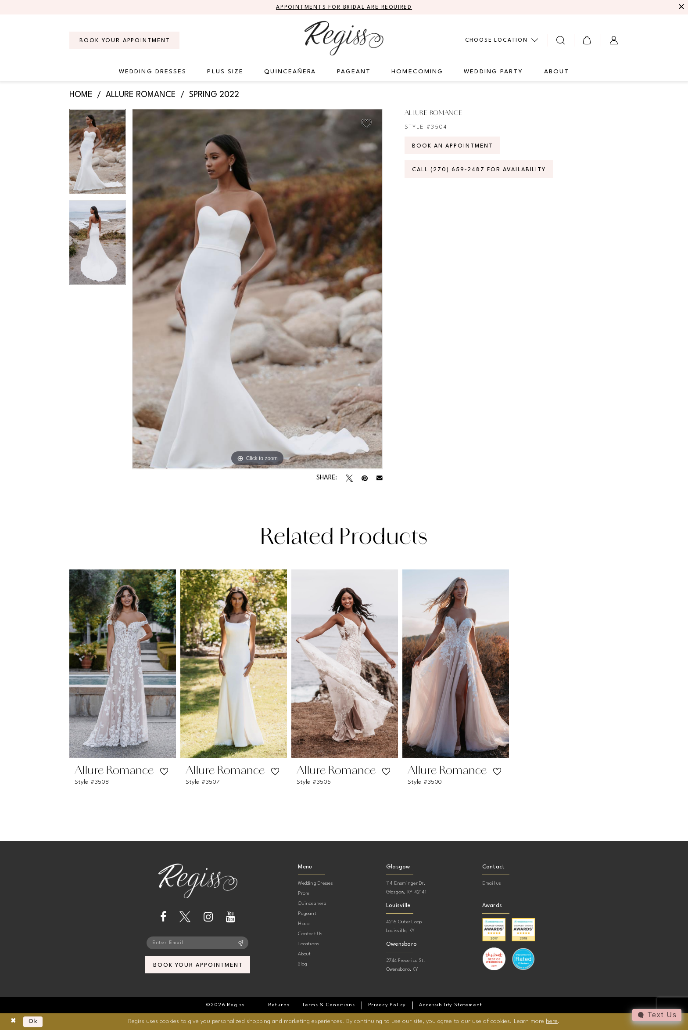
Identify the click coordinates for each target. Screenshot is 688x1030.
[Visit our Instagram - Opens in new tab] (208, 916)
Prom (303, 893)
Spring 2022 (214, 95)
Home (81, 95)
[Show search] (561, 40)
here (552, 1021)
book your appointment (198, 965)
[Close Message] (680, 7)
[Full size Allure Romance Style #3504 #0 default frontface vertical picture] (257, 289)
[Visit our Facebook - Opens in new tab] (163, 916)
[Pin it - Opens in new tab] (365, 478)
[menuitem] (124, 40)
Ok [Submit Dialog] (34, 1022)
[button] (587, 40)
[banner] (344, 38)
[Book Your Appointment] (124, 40)
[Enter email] (198, 943)
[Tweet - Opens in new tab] (349, 478)
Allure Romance (141, 95)
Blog (302, 964)
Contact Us (310, 934)
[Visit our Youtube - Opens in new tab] (230, 916)
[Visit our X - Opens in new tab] (184, 916)
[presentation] (122, 663)
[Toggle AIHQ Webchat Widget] (656, 1015)
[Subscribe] (240, 943)
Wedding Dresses (315, 883)
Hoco (303, 924)
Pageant (307, 913)
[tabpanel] (97, 154)
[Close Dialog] (13, 1022)
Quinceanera (312, 903)
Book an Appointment (453, 146)
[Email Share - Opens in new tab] (379, 478)
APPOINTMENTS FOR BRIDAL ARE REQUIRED (344, 7)
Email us (491, 883)
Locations (308, 944)
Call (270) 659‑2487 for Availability (480, 170)
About (304, 954)
